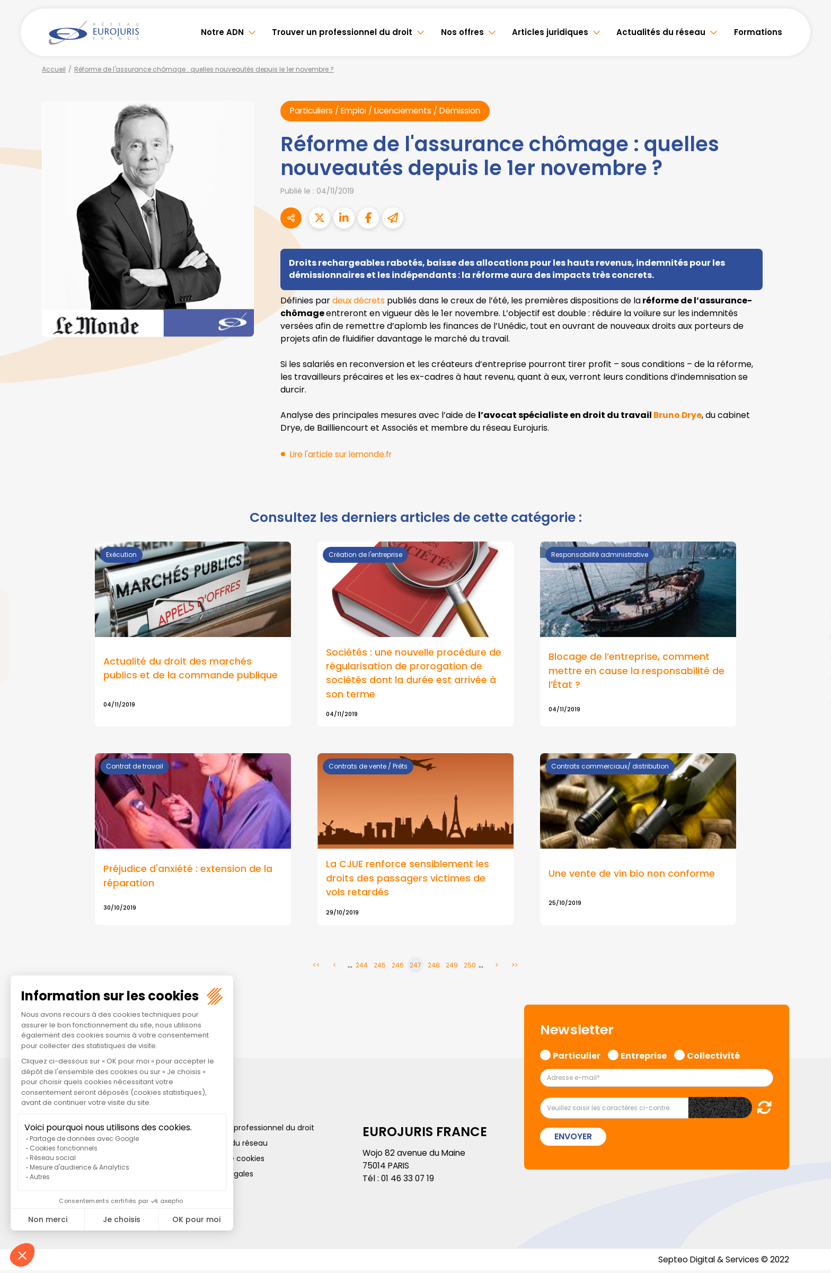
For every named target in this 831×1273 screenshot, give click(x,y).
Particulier (576, 1057)
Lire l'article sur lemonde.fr (345, 454)
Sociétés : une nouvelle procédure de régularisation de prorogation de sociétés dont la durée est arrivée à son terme (413, 674)
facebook (809, 572)
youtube (809, 636)
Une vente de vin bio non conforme (632, 876)
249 (452, 967)
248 (434, 967)
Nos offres (462, 32)
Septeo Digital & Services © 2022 (722, 1262)
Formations (758, 32)
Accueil (54, 69)
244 (362, 967)
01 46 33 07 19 (408, 1181)
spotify (809, 678)
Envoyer (573, 1139)
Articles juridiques (550, 32)
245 (380, 967)
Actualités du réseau (660, 32)
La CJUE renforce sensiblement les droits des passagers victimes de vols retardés (407, 881)
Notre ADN (222, 32)
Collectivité (713, 1057)
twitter (809, 594)
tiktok (809, 700)
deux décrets (359, 300)
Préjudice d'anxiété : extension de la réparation (187, 878)
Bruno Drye (678, 415)
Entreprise (644, 1057)
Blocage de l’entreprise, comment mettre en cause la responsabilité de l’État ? (636, 672)
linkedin (809, 615)
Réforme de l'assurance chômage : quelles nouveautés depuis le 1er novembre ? (204, 69)
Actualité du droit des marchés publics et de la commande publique (190, 669)
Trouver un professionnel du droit (342, 32)
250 (470, 967)
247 (415, 967)
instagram (809, 657)
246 (398, 967)
